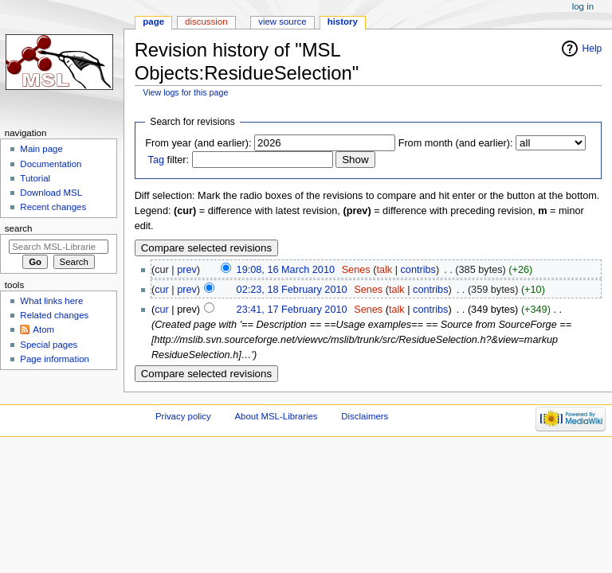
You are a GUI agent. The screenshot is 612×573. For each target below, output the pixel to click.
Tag (156, 160)
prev (187, 269)
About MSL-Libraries (275, 416)
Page (153, 21)
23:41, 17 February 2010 (292, 309)
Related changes (54, 315)
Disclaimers (364, 416)
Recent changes (53, 207)
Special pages (48, 344)
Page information (54, 359)
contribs (418, 269)
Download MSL (51, 192)
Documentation (50, 164)
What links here (51, 301)
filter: (169, 160)
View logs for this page (185, 92)
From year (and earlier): (198, 143)
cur (162, 289)
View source (282, 21)
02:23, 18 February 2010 (292, 289)
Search (19, 228)
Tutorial (35, 178)
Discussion (206, 21)
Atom (43, 329)
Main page (41, 149)
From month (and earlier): (455, 143)
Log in (583, 6)
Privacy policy (183, 416)
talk (384, 269)
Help (592, 48)
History (343, 21)
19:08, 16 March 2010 (286, 269)
